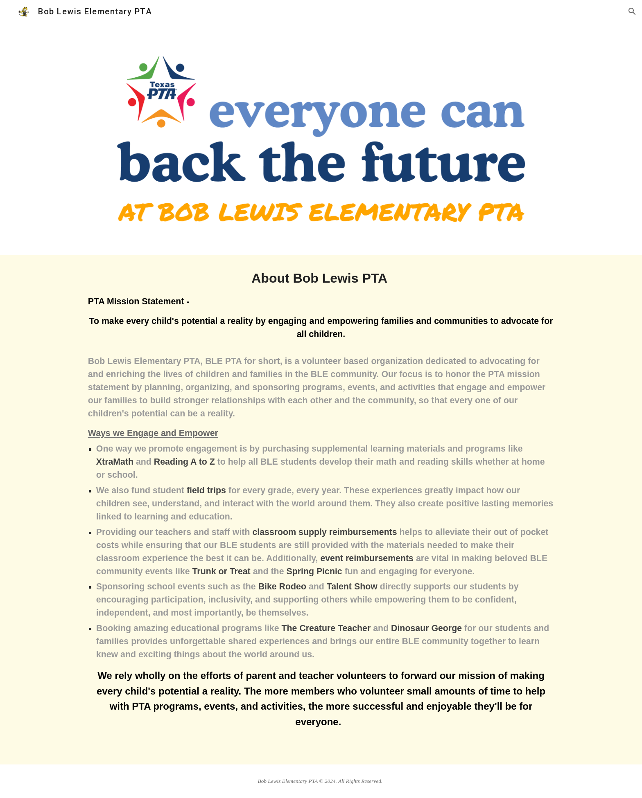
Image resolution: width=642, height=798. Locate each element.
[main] (321, 510)
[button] (632, 11)
